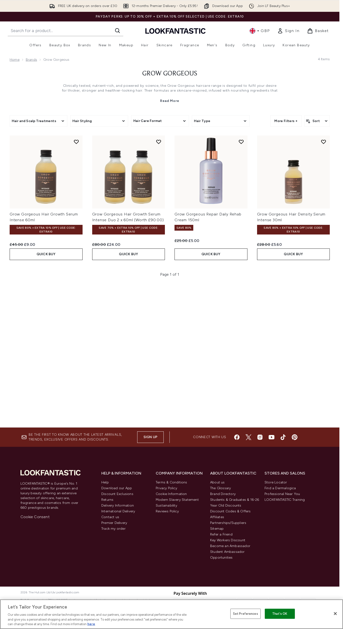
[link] (288, 31)
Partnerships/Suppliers (228, 523)
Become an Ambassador (230, 546)
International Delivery (118, 511)
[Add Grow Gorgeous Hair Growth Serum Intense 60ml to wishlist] (76, 278)
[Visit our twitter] (248, 437)
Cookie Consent (35, 517)
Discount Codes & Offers (230, 511)
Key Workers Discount (227, 540)
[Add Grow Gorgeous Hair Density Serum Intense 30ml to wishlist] (323, 278)
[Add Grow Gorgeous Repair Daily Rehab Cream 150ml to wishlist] (241, 278)
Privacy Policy (166, 488)
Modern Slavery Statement (177, 500)
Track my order (113, 529)
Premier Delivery (114, 523)
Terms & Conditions (171, 482)
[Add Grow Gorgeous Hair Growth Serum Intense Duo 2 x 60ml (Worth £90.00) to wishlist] (158, 278)
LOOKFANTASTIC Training (285, 500)
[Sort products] (317, 121)
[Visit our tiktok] (283, 437)
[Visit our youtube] (271, 437)
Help (105, 482)
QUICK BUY (46, 390)
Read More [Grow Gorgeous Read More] (169, 101)
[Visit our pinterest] (294, 437)
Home (14, 60)
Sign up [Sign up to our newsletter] (150, 437)
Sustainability (166, 505)
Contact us (110, 517)
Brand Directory (223, 494)
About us (217, 482)
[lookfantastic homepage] (175, 31)
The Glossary (220, 488)
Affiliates (217, 517)
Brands (31, 60)
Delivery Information (117, 505)
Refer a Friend (221, 534)
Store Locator (276, 482)
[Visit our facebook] (237, 437)
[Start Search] (117, 30)
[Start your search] (65, 30)
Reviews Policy (167, 511)
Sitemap (217, 529)
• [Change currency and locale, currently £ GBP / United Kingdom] (260, 31)
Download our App (116, 488)
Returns (107, 500)
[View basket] (318, 31)
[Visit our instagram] (260, 437)
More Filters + (286, 121)
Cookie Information (171, 494)
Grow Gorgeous (169, 73)
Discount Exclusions (117, 494)
